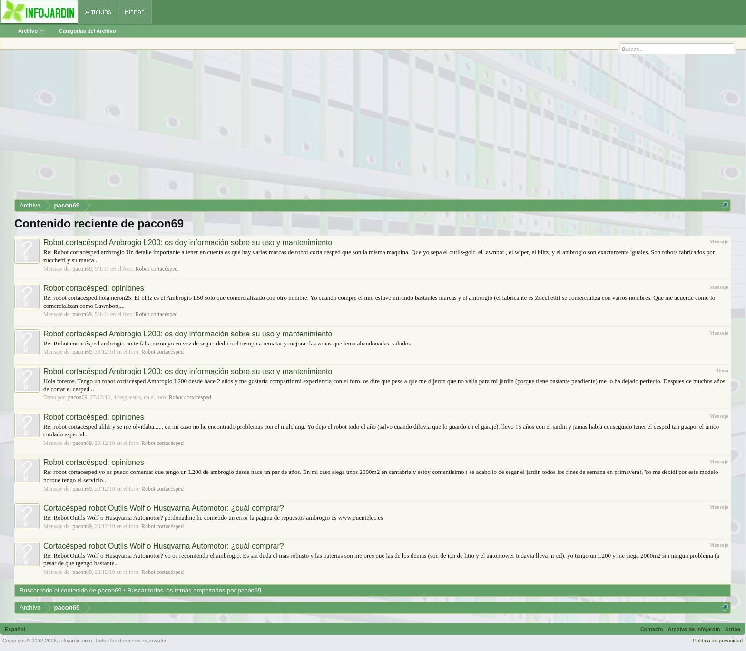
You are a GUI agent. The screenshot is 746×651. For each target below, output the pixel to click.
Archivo (31, 31)
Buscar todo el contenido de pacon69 (71, 590)
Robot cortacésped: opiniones (93, 288)
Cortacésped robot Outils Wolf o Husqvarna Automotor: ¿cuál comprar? (163, 508)
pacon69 (82, 269)
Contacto (651, 629)
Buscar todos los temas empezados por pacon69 (194, 590)
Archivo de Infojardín (694, 629)
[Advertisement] (299, 128)
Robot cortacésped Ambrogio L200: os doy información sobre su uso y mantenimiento (187, 242)
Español (15, 629)
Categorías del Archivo (87, 31)
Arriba (732, 629)
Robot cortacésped (157, 269)
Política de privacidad (718, 640)
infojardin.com (75, 640)
